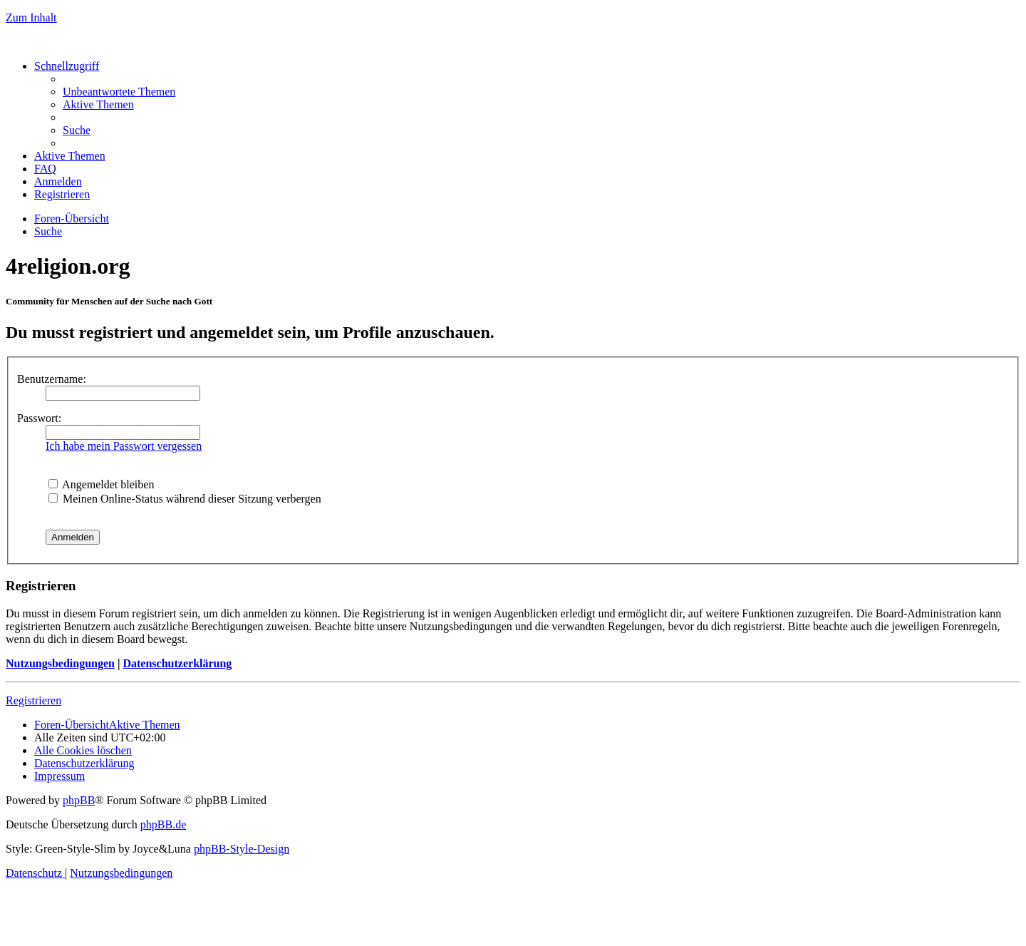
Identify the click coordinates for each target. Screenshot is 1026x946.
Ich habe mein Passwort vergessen (124, 446)
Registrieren (33, 700)
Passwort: (39, 418)
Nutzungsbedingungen (60, 663)
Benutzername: (51, 379)
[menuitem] (119, 92)
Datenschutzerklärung (177, 663)
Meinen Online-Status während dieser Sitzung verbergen (184, 499)
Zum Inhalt (31, 17)
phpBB (79, 800)
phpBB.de (163, 824)
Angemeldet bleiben (101, 484)
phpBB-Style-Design (241, 849)
